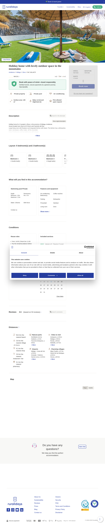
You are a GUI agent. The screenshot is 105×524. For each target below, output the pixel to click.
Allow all (80, 275)
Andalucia (12, 72)
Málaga (18, 72)
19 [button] (51, 285)
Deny (25, 275)
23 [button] (41, 288)
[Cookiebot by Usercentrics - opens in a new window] (85, 247)
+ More (37, 130)
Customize (52, 275)
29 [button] (61, 288)
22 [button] (61, 285)
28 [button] (58, 288)
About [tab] (81, 253)
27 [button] (54, 288)
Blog (79, 7)
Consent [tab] (24, 253)
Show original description (59, 121)
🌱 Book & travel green (52, 1)
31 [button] (44, 292)
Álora (24, 72)
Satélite (91, 388)
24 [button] (44, 288)
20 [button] (54, 285)
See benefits (23, 87)
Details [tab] (52, 253)
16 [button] (41, 285)
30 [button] (41, 292)
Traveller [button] (60, 7)
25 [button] (48, 288)
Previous (9, 160)
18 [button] (48, 285)
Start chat (82, 446)
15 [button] (61, 281)
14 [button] (58, 281)
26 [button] (51, 288)
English (87, 7)
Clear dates (60, 296)
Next (66, 160)
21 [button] (58, 285)
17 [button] (44, 285)
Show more (45, 211)
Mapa (85, 388)
